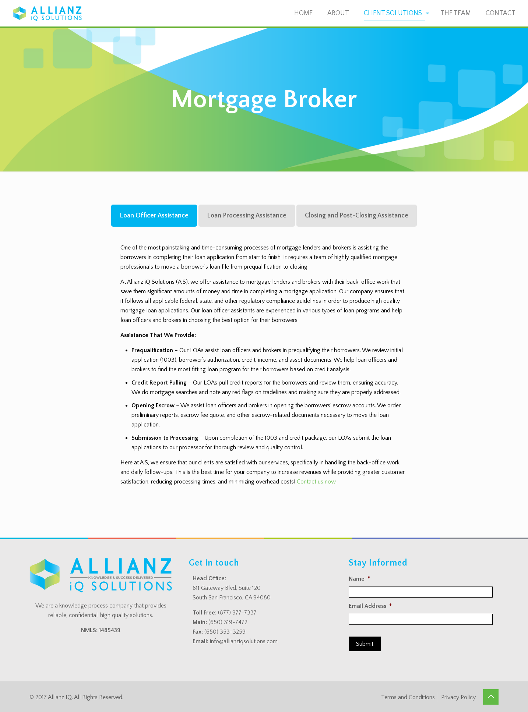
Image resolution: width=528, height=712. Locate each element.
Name (359, 578)
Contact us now (316, 481)
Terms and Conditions (408, 697)
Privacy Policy (458, 697)
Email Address (370, 606)
